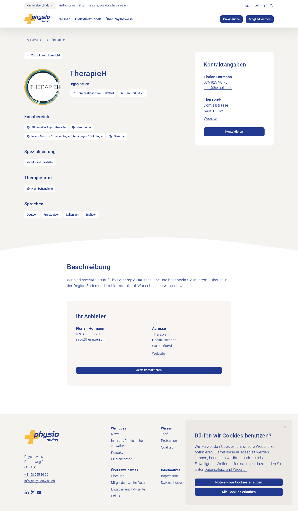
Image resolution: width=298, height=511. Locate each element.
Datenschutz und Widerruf (226, 466)
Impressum (169, 476)
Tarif (164, 434)
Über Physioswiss (119, 20)
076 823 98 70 (215, 80)
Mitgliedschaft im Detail (128, 483)
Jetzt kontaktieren (149, 373)
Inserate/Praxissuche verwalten (127, 443)
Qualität (167, 447)
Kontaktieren (234, 129)
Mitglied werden (260, 20)
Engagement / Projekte (128, 489)
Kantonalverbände (41, 6)
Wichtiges (118, 428)
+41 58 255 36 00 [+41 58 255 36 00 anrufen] (37, 475)
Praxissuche (231, 20)
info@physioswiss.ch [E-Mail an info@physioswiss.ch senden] (40, 482)
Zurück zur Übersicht (48, 54)
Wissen (65, 20)
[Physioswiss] (37, 20)
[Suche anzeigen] (271, 6)
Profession (169, 441)
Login (257, 5)
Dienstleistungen (88, 20)
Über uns (117, 476)
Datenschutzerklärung (177, 483)
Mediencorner (70, 5)
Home (34, 39)
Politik (115, 496)
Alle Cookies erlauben (239, 491)
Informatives (170, 470)
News (115, 434)
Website (210, 116)
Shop (85, 5)
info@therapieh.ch (219, 85)
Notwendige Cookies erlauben (239, 480)
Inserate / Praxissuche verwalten (111, 5)
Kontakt (117, 452)
